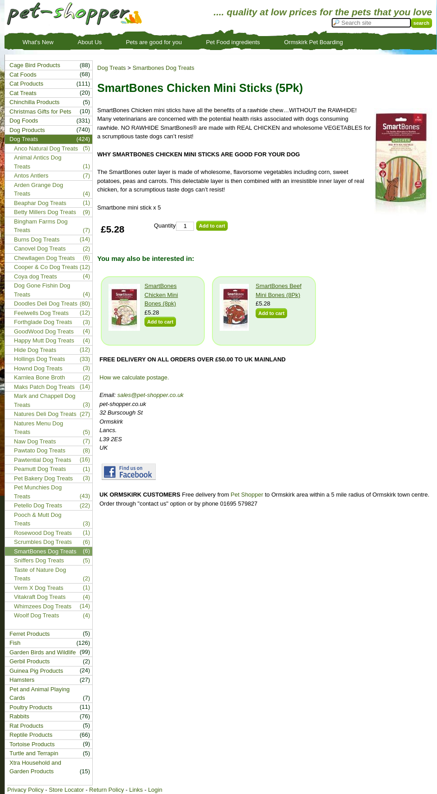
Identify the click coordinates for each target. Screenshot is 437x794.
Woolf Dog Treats (36, 615)
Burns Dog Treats (36, 239)
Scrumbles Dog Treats (43, 541)
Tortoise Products (31, 744)
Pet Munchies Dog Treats (38, 492)
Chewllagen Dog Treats (44, 258)
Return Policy (106, 789)
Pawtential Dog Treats (42, 459)
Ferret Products (29, 633)
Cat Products (26, 83)
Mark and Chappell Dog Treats (45, 400)
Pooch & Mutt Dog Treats (38, 519)
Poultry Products (30, 707)
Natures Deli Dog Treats (45, 414)
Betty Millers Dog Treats (45, 212)
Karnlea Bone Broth (39, 377)
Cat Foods (22, 74)
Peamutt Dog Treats (40, 468)
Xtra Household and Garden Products (35, 767)
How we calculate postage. (134, 377)
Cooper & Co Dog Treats (46, 267)
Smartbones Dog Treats (163, 67)
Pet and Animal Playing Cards (39, 694)
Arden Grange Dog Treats (38, 189)
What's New (38, 42)
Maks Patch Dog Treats (44, 386)
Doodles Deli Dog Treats (45, 303)
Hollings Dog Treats (39, 359)
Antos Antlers (31, 175)
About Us (90, 42)
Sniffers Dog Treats (39, 560)
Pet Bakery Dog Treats (43, 478)
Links (136, 789)
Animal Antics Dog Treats (38, 162)
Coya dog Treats (35, 276)
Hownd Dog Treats (38, 368)
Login (155, 789)
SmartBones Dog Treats (45, 551)
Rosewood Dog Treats (43, 532)
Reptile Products (30, 734)
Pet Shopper (247, 494)
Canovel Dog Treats (40, 248)
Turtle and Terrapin (33, 753)
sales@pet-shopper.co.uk (150, 395)
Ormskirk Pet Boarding (313, 42)
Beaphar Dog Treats (40, 203)
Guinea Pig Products (36, 670)
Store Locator (66, 789)
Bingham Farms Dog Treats (41, 226)
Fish (15, 642)
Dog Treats (111, 67)
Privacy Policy (25, 789)
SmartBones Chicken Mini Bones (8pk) (161, 295)
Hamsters (22, 679)
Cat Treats (22, 93)
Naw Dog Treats (35, 441)
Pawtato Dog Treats (39, 450)
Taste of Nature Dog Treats (40, 574)
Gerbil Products (29, 661)
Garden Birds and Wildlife (42, 652)
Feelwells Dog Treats (41, 313)
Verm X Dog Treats (38, 587)
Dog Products (27, 130)
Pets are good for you (154, 42)
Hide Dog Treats (35, 350)
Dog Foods (23, 120)
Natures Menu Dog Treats (38, 428)
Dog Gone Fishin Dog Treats (42, 290)
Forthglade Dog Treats (43, 322)
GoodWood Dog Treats (44, 331)
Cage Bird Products (34, 65)
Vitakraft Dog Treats (40, 596)
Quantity (165, 225)
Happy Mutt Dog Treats (44, 340)
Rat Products (26, 725)
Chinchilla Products (34, 102)
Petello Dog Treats (38, 505)
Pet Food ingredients (233, 42)
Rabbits (19, 716)
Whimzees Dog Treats (43, 606)
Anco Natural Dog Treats (46, 148)
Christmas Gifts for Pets (40, 111)
